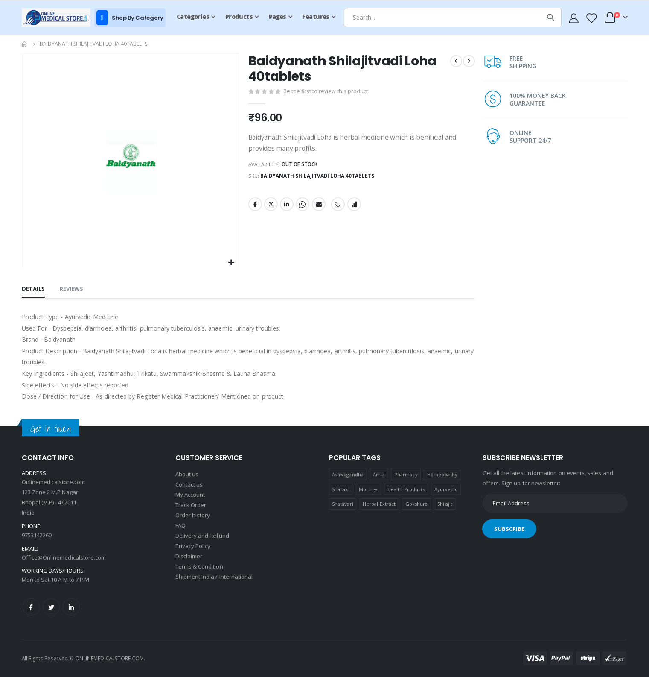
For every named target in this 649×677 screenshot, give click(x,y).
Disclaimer (189, 556)
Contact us (189, 484)
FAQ (180, 525)
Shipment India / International (214, 576)
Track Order (191, 505)
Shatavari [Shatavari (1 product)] (342, 504)
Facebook (255, 207)
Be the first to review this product (325, 93)
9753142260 (37, 535)
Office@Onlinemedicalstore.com (64, 557)
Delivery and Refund (202, 535)
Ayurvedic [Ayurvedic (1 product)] (446, 489)
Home (25, 44)
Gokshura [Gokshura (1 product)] (416, 504)
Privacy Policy (193, 546)
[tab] (33, 289)
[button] (230, 262)
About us (187, 474)
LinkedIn (286, 207)
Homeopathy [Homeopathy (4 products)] (442, 474)
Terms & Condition (199, 566)
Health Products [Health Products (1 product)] (406, 489)
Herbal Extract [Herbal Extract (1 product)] (379, 504)
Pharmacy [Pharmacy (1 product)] (406, 474)
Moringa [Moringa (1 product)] (368, 489)
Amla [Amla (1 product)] (378, 474)
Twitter (270, 207)
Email (318, 207)
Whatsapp (302, 207)
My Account (190, 494)
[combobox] (452, 17)
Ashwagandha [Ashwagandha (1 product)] (348, 474)
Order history (192, 515)
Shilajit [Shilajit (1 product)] (445, 504)
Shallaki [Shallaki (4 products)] (340, 489)
